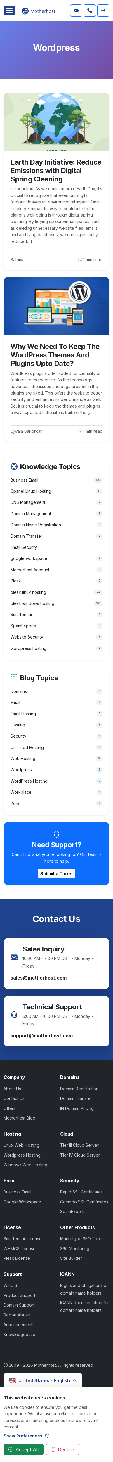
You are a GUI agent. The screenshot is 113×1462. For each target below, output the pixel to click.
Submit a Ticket (56, 873)
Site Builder (71, 1258)
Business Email (17, 1191)
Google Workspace (22, 1201)
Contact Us (14, 1098)
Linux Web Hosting (21, 1145)
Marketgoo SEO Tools (81, 1238)
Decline (62, 1449)
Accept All (23, 1449)
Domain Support (19, 1304)
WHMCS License (20, 1248)
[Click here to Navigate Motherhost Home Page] (38, 10)
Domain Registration (79, 1088)
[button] (103, 10)
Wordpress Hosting (22, 1155)
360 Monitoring (74, 1248)
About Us (12, 1088)
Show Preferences (26, 1436)
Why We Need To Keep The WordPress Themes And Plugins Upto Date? (55, 355)
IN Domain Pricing (77, 1108)
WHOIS (10, 1285)
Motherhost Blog (19, 1117)
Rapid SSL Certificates (81, 1191)
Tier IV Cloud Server (80, 1155)
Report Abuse (17, 1314)
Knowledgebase (19, 1334)
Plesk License (17, 1258)
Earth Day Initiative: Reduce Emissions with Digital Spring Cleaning (56, 170)
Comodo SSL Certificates (84, 1201)
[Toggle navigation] (9, 10)
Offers (9, 1108)
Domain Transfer (76, 1098)
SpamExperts (73, 1211)
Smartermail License (23, 1238)
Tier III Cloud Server (79, 1145)
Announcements (19, 1324)
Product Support (19, 1295)
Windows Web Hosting (25, 1164)
